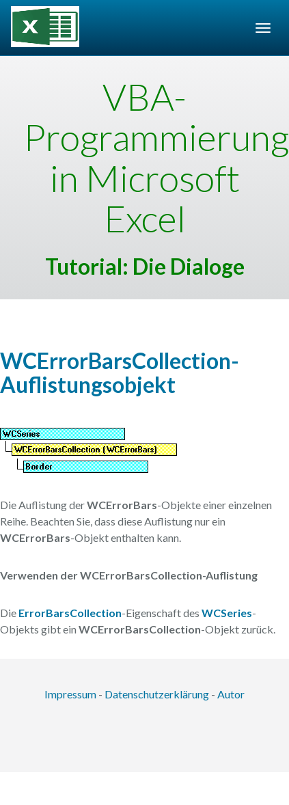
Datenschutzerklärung (157, 693)
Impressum (70, 693)
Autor (231, 693)
